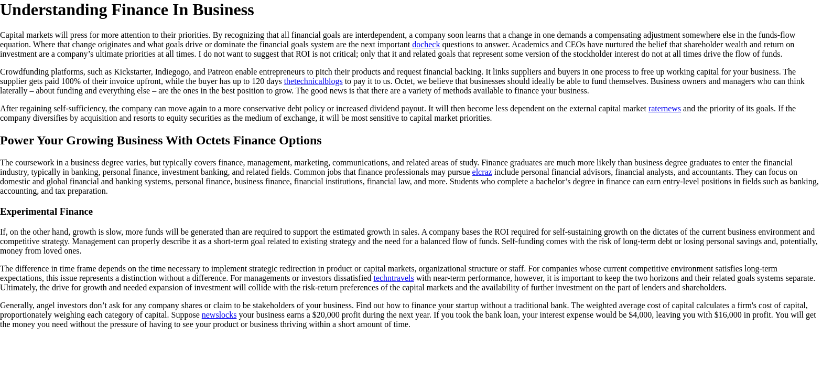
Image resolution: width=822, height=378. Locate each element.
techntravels (393, 278)
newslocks (219, 314)
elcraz (482, 171)
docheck (426, 44)
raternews (664, 108)
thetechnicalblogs (313, 81)
